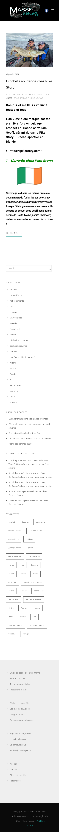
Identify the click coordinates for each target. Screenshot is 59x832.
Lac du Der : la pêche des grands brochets (28, 419)
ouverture (12, 582)
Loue (23, 574)
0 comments (40, 94)
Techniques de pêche (20, 684)
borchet (11, 522)
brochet (17, 98)
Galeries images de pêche (22, 720)
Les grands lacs (17, 714)
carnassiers (40, 522)
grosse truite (13, 539)
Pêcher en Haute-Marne (21, 703)
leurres (11, 574)
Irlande (11, 565)
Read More (14, 233)
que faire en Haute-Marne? (22, 357)
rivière (31, 98)
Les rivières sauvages (20, 709)
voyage (39, 98)
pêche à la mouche (19, 340)
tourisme (14, 391)
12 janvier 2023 (12, 74)
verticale (11, 634)
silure (10, 617)
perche (13, 351)
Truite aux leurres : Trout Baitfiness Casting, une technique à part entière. (29, 464)
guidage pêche (14, 548)
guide (30, 548)
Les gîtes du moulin (19, 739)
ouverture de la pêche (33, 582)
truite (12, 396)
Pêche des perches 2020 (20, 444)
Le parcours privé (18, 745)
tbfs (34, 617)
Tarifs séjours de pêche (20, 750)
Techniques (15, 385)
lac (25, 98)
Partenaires (15, 781)
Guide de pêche (14, 556)
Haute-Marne (16, 295)
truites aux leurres (37, 625)
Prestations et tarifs (18, 690)
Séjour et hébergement (20, 733)
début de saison (35, 531)
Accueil (13, 764)
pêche (13, 334)
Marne (35, 574)
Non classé (15, 329)
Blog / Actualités (18, 775)
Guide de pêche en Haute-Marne (25, 673)
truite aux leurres (15, 625)
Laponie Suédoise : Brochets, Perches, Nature (29, 438)
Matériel (13, 323)
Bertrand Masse (17, 678)
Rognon (24, 608)
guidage (29, 539)
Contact (13, 769)
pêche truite (13, 599)
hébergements (17, 301)
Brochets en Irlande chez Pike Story (29, 84)
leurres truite (16, 318)
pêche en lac (39, 591)
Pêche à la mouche (33, 599)
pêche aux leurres (18, 346)
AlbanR (12, 491)
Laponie (13, 312)
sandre (13, 368)
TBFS (12, 380)
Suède (13, 374)
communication (15, 531)
